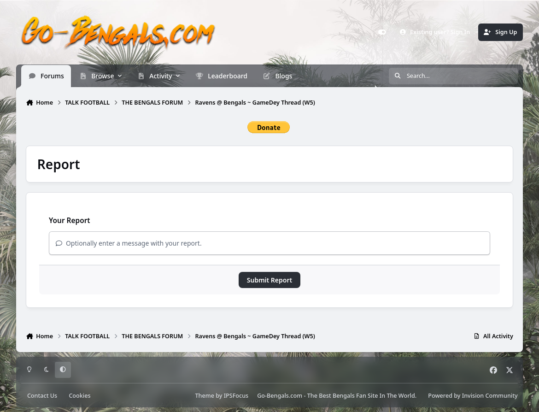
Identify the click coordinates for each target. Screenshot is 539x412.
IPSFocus (236, 396)
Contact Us (42, 396)
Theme (204, 396)
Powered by (472, 396)
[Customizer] (382, 32)
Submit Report (269, 280)
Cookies (79, 396)
